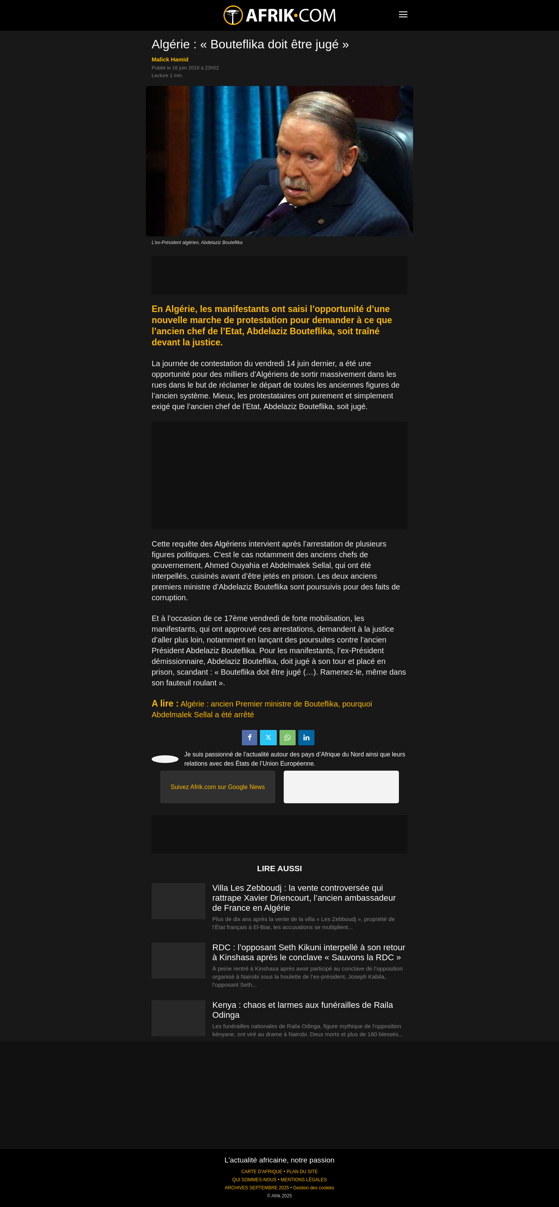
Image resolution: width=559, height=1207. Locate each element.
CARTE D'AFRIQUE (261, 1171)
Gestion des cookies (313, 1187)
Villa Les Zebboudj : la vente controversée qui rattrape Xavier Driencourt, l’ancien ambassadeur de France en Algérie (304, 898)
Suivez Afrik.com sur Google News (217, 787)
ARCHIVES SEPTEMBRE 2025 (257, 1187)
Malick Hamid (170, 59)
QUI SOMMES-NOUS (254, 1179)
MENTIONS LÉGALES (304, 1179)
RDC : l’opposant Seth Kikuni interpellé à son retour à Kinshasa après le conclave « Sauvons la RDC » (308, 952)
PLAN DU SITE (302, 1171)
